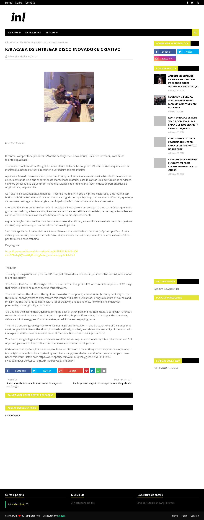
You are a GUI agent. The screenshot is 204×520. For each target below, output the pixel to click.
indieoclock (13, 56)
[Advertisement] (176, 227)
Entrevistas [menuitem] (33, 32)
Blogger (61, 515)
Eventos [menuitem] (13, 32)
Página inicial (11, 42)
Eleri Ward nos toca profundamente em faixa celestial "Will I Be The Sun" (182, 144)
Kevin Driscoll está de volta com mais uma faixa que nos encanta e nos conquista (183, 123)
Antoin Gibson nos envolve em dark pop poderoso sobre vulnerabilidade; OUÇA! (183, 81)
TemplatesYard (32, 515)
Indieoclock (18, 504)
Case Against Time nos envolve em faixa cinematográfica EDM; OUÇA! (182, 165)
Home (8, 2)
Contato (30, 2)
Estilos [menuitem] (50, 32)
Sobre (18, 2)
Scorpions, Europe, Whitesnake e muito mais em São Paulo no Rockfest (182, 102)
